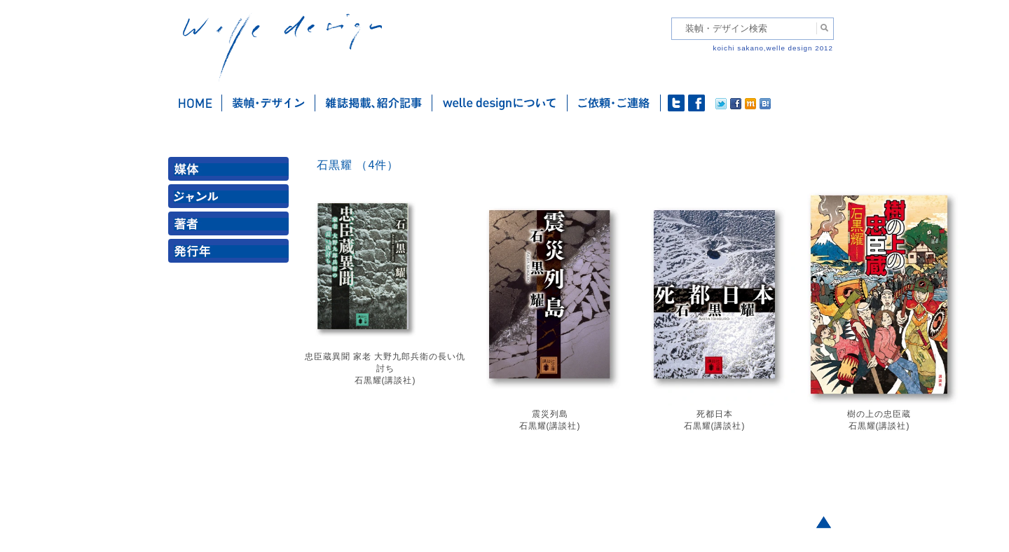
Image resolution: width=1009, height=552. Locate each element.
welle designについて (500, 103)
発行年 (231, 254)
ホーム (195, 103)
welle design (282, 47)
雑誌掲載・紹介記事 (373, 103)
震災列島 (550, 414)
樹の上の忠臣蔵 (879, 414)
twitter (676, 103)
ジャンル (231, 199)
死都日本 (714, 414)
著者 (231, 226)
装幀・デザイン (268, 103)
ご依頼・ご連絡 (614, 103)
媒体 (231, 172)
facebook (696, 103)
